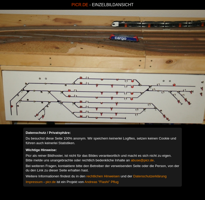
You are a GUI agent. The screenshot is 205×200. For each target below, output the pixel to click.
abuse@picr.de (142, 160)
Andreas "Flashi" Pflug (102, 182)
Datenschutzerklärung (150, 176)
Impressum (34, 182)
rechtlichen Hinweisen (103, 176)
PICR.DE (80, 5)
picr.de (51, 182)
